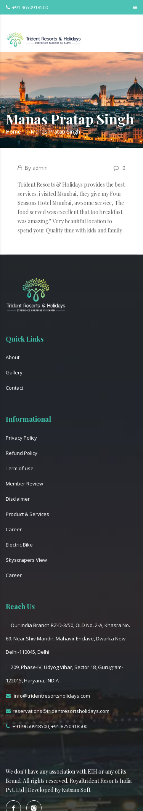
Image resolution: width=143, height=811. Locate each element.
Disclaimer (18, 498)
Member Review (24, 483)
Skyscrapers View (26, 559)
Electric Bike (19, 544)
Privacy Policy (21, 437)
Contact (14, 387)
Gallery (14, 372)
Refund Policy (21, 453)
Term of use (20, 468)
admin (40, 167)
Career (14, 529)
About (12, 357)
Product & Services (27, 514)
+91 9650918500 (27, 7)
